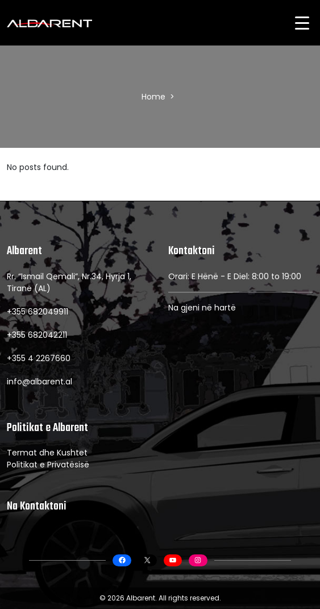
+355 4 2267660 (38, 358)
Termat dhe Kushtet (47, 452)
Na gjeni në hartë (202, 307)
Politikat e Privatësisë (48, 464)
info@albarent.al (39, 381)
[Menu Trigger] (301, 22)
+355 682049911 (37, 311)
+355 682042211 (37, 335)
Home (153, 96)
